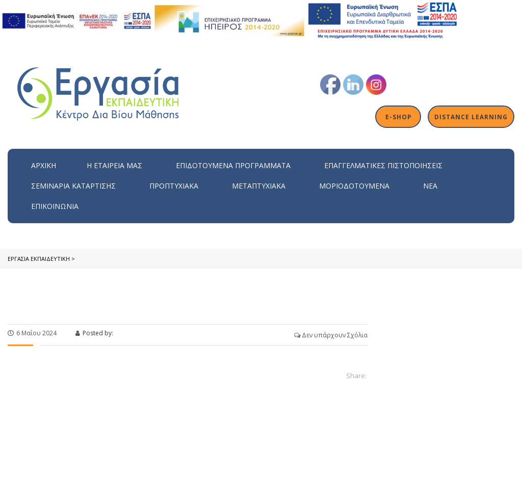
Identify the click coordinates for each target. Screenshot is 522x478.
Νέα (430, 186)
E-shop (398, 117)
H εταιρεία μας (114, 165)
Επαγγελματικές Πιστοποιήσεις (383, 165)
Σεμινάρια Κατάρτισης (73, 186)
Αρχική (43, 165)
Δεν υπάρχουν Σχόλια (331, 335)
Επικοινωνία (55, 206)
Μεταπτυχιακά (258, 186)
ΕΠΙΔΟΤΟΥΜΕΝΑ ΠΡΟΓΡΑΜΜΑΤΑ (233, 165)
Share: (356, 375)
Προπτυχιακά (173, 186)
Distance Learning (471, 117)
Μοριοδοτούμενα (354, 186)
